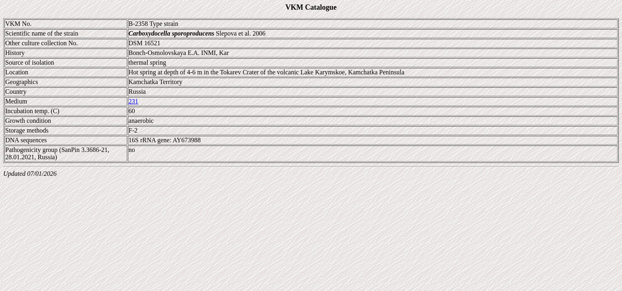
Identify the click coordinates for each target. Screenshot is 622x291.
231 (133, 101)
